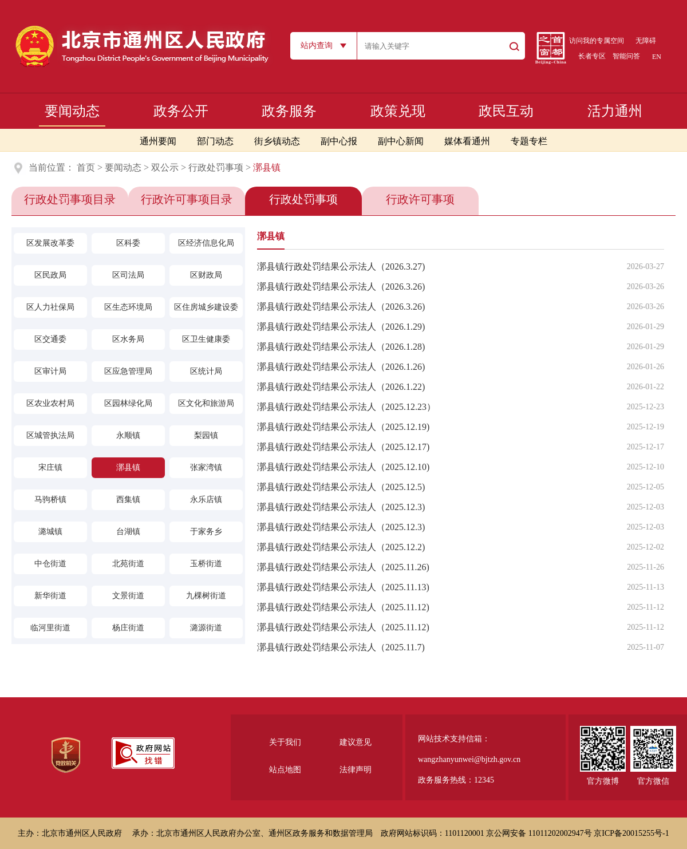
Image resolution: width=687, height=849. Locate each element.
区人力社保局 (50, 307)
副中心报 (339, 141)
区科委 (128, 243)
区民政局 (50, 275)
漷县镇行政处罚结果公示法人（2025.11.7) (341, 647)
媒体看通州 (467, 141)
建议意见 (355, 742)
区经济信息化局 (206, 243)
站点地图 (285, 769)
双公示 (165, 167)
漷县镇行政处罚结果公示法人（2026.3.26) (341, 286)
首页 (86, 167)
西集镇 (128, 499)
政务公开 (180, 111)
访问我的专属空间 (596, 41)
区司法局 (128, 275)
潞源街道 (206, 627)
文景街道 (128, 595)
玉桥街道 (206, 563)
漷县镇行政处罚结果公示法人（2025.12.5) (341, 487)
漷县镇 (128, 467)
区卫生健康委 (206, 339)
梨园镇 (206, 435)
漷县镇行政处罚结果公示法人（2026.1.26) (341, 367)
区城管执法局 (50, 435)
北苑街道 (128, 563)
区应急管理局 (128, 371)
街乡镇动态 (277, 141)
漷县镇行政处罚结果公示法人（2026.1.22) (341, 387)
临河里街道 (50, 627)
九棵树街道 (206, 595)
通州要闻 (158, 141)
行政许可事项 (420, 199)
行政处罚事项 (215, 167)
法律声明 (355, 769)
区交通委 (50, 339)
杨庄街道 (128, 627)
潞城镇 (50, 531)
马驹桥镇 (50, 499)
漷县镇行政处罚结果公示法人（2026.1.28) (341, 347)
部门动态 (215, 141)
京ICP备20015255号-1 (631, 833)
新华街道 (50, 595)
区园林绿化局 (128, 403)
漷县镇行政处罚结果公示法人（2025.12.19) (343, 427)
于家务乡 (206, 531)
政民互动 (506, 111)
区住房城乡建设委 (206, 307)
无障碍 (645, 41)
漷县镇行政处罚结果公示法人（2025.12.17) (343, 447)
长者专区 (592, 56)
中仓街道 (50, 563)
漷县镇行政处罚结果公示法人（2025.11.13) (343, 587)
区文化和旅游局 (206, 403)
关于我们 (285, 742)
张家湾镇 (206, 467)
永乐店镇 (206, 499)
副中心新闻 (401, 141)
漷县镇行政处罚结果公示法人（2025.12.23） (346, 407)
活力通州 (614, 111)
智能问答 (626, 56)
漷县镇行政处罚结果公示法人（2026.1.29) (341, 326)
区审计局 (50, 371)
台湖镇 (128, 531)
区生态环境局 (128, 307)
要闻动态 (72, 111)
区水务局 (128, 339)
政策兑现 (397, 111)
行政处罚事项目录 (70, 199)
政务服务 (289, 111)
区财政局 (206, 275)
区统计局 (206, 371)
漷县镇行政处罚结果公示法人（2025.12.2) (341, 547)
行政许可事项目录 (186, 199)
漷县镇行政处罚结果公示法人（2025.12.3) (341, 507)
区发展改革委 (50, 243)
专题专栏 (529, 141)
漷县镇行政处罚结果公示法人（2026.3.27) (341, 266)
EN (656, 57)
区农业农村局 (50, 403)
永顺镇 (128, 435)
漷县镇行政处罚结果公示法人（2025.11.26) (343, 567)
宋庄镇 (50, 467)
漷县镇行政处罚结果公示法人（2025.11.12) (343, 607)
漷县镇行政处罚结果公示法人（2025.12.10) (343, 467)
